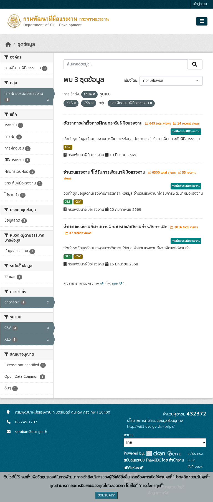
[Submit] (195, 64)
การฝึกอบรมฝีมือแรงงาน (186, 131)
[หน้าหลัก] (8, 44)
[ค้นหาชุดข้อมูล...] (126, 64)
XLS (67, 202)
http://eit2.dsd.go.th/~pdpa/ (151, 426)
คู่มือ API (117, 283)
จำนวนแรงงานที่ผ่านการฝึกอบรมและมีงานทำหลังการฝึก (116, 226)
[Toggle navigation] (201, 21)
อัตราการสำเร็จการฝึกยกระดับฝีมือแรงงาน (104, 123)
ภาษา (128, 435)
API (102, 283)
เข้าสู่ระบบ (200, 4)
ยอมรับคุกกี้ (106, 495)
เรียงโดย (130, 80)
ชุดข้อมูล (26, 44)
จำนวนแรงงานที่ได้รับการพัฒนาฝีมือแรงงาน (105, 172)
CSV (67, 147)
